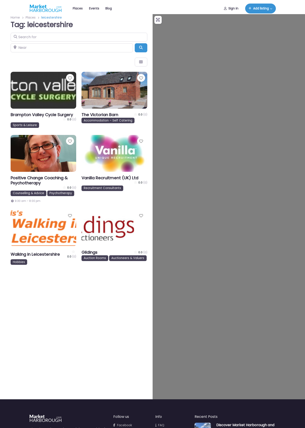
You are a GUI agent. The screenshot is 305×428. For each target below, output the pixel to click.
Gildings (89, 252)
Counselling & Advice (28, 193)
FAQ (159, 425)
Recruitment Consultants (102, 188)
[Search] (141, 47)
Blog (108, 8)
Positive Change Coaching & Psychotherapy (39, 180)
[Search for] (79, 37)
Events (94, 8)
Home (15, 17)
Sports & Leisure (25, 125)
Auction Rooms (95, 258)
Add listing (258, 8)
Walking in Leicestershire (35, 254)
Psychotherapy (60, 193)
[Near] (72, 47)
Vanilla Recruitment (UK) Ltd (109, 178)
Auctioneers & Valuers (127, 258)
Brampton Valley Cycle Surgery (42, 114)
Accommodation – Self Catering (108, 120)
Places (78, 8)
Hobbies (19, 262)
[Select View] (141, 62)
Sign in (231, 8)
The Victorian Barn (99, 114)
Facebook (122, 425)
